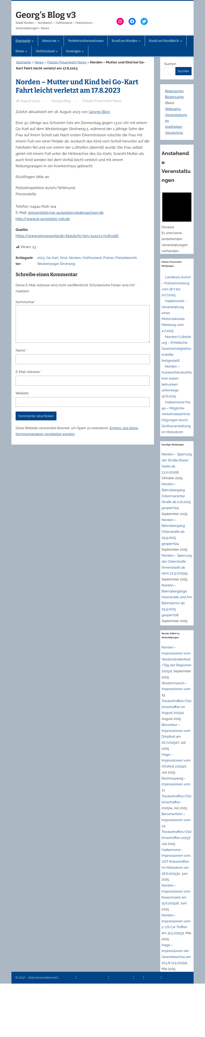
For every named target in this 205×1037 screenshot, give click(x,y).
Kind (63, 258)
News (39, 62)
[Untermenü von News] (26, 51)
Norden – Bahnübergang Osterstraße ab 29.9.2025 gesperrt (173, 532)
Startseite (23, 62)
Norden (75, 258)
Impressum (67, 977)
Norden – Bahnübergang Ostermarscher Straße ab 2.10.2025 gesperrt (176, 496)
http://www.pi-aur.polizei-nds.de (43, 219)
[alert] (177, 221)
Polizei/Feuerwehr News (66, 62)
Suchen (170, 64)
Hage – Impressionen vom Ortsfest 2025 (176, 760)
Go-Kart (52, 258)
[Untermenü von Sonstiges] (83, 51)
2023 (41, 258)
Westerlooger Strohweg (56, 264)
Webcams (173, 109)
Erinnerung (153, 977)
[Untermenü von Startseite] (32, 41)
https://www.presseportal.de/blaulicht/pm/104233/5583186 (67, 236)
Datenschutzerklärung (92, 977)
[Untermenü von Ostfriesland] (56, 51)
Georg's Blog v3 (46, 15)
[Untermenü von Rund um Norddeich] (181, 41)
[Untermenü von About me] (58, 41)
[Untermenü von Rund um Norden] (139, 41)
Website (22, 393)
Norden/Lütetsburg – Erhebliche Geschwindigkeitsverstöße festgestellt (176, 349)
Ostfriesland (92, 258)
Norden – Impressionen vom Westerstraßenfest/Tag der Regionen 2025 (176, 659)
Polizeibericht (126, 258)
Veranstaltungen (121, 977)
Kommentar (26, 302)
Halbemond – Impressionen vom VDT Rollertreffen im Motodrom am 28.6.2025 (176, 862)
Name (21, 350)
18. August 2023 (28, 101)
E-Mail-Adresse (29, 372)
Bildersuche (174, 97)
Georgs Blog (99, 112)
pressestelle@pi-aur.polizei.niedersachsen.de (66, 212)
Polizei (108, 258)
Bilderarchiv (174, 91)
